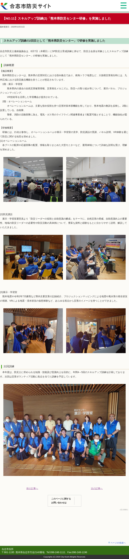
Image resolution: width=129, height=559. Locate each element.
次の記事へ (97, 488)
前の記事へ (32, 488)
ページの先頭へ (118, 543)
